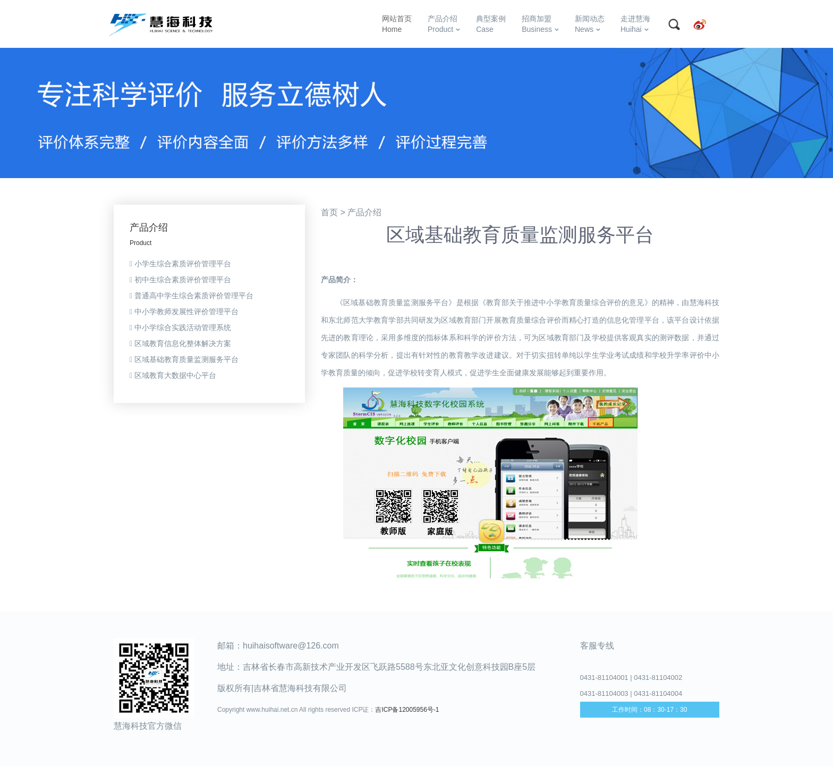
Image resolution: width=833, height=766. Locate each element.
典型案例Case (491, 23)
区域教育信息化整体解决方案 (180, 343)
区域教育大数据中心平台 (173, 375)
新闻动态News (590, 23)
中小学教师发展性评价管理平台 (184, 311)
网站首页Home (397, 23)
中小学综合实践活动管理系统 (180, 327)
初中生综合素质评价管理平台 (180, 279)
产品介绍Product (444, 23)
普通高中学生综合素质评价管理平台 (191, 295)
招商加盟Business (540, 23)
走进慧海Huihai (635, 23)
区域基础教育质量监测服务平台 (184, 359)
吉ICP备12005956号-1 (407, 709)
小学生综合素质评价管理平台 (180, 263)
